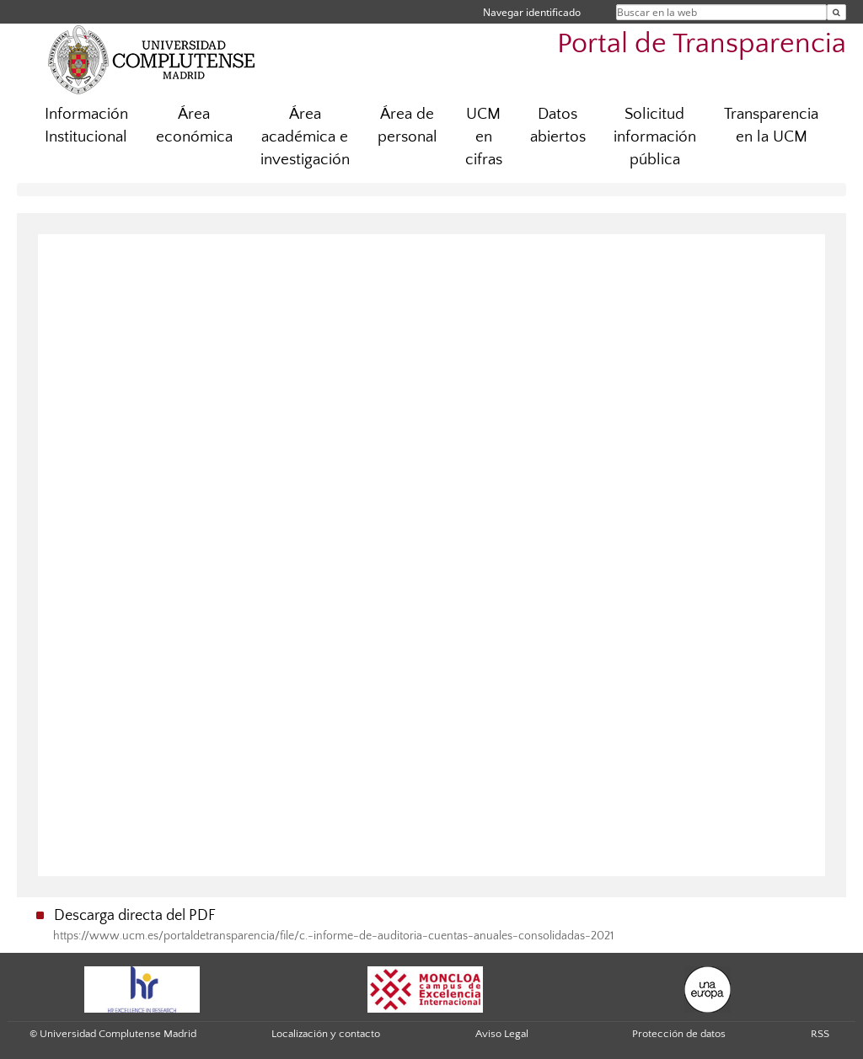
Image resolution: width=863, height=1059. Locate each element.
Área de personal (407, 125)
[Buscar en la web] (836, 12)
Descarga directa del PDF (135, 915)
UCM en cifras (483, 136)
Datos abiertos (558, 125)
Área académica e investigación (305, 136)
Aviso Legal (501, 1034)
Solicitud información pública (655, 136)
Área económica (194, 125)
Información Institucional (86, 125)
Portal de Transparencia (701, 44)
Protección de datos (679, 1034)
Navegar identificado (532, 12)
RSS (820, 1034)
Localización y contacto (325, 1034)
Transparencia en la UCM (771, 125)
